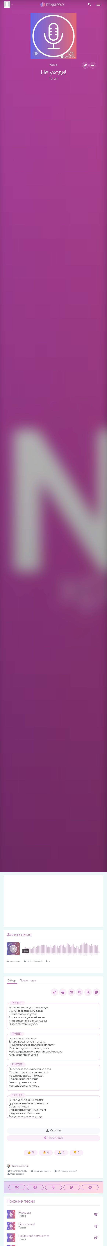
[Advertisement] (53, 901)
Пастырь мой (26, 1224)
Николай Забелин (17, 1166)
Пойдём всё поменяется (33, 1236)
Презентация (28, 980)
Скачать (53, 1130)
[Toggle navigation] (98, 4)
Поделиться (53, 1138)
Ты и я (53, 78)
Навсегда (24, 1212)
